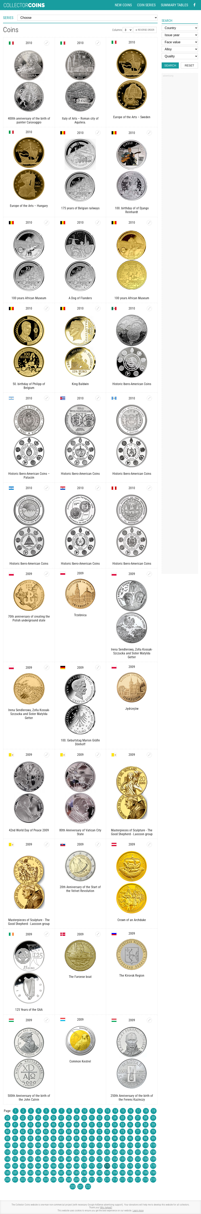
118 (145, 1145)
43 (30, 1125)
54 (114, 1125)
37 (137, 1118)
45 (45, 1125)
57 (137, 1125)
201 (15, 1179)
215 (122, 1179)
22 (22, 1118)
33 (107, 1118)
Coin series (146, 5)
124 (38, 1152)
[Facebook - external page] (194, 5)
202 (22, 1179)
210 (84, 1179)
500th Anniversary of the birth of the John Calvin (29, 1097)
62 (22, 1131)
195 (122, 1173)
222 (88, 1186)
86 (53, 1138)
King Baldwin (80, 384)
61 (15, 1131)
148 (68, 1159)
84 (38, 1138)
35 (122, 1118)
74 (114, 1131)
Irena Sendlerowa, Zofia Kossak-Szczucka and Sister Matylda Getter (131, 653)
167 (61, 1166)
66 (53, 1131)
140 (7, 1159)
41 (15, 1125)
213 (107, 1179)
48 (68, 1125)
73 (107, 1131)
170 (84, 1166)
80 (7, 1138)
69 (76, 1131)
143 (30, 1159)
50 (84, 1125)
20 (7, 1118)
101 (15, 1145)
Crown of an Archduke (131, 920)
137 (137, 1152)
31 (91, 1118)
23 (30, 1118)
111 (91, 1145)
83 (30, 1138)
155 (122, 1159)
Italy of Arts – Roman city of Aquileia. (80, 120)
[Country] (180, 28)
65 (45, 1131)
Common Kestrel (80, 1061)
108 (68, 1145)
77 (137, 1131)
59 (153, 1125)
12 (100, 1111)
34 (114, 1118)
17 (138, 1111)
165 (45, 1166)
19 (153, 1111)
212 (99, 1179)
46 (53, 1125)
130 (84, 1152)
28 (68, 1118)
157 (137, 1159)
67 (61, 1131)
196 (130, 1173)
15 (123, 1111)
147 (61, 1159)
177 (137, 1166)
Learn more (138, 1210)
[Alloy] (180, 49)
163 (30, 1166)
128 (68, 1152)
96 (130, 1138)
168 (68, 1166)
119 (153, 1145)
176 (130, 1166)
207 (61, 1179)
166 (53, 1166)
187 (61, 1173)
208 (68, 1179)
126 (53, 1152)
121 (15, 1152)
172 (99, 1166)
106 (53, 1145)
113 (107, 1145)
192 (99, 1173)
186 (53, 1173)
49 (76, 1125)
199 (153, 1173)
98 (145, 1138)
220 (72, 1186)
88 (68, 1138)
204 (38, 1179)
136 (130, 1152)
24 (38, 1118)
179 (153, 1166)
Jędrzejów (131, 709)
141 (15, 1159)
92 (99, 1138)
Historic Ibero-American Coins (131, 384)
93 (107, 1138)
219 (153, 1179)
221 (80, 1186)
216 (130, 1179)
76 (130, 1131)
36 (130, 1118)
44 (38, 1125)
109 (76, 1145)
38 (145, 1118)
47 (61, 1125)
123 (30, 1152)
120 (7, 1152)
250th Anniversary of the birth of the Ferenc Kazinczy (132, 1097)
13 (107, 1111)
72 (99, 1131)
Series (8, 18)
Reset (189, 65)
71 (91, 1131)
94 (114, 1138)
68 (68, 1131)
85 (45, 1138)
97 (137, 1138)
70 (84, 1131)
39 (153, 1118)
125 (45, 1152)
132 (99, 1152)
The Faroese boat (80, 977)
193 (107, 1173)
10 (84, 1111)
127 (61, 1152)
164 (38, 1166)
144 (38, 1159)
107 (61, 1145)
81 (15, 1138)
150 (84, 1159)
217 (137, 1179)
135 (122, 1152)
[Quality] (180, 56)
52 (99, 1125)
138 (145, 1152)
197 (137, 1173)
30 (84, 1118)
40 (7, 1125)
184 (38, 1173)
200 (7, 1179)
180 (7, 1173)
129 (76, 1152)
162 (22, 1166)
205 (45, 1179)
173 (107, 1166)
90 (84, 1138)
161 (15, 1166)
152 (99, 1159)
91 (91, 1138)
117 (137, 1145)
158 (145, 1159)
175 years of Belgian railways (80, 208)
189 (76, 1173)
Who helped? (106, 1207)
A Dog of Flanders (80, 298)
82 (22, 1138)
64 (38, 1131)
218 (145, 1179)
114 (114, 1145)
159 (153, 1159)
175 (122, 1166)
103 (30, 1145)
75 (122, 1131)
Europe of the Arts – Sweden (131, 117)
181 (15, 1173)
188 (68, 1173)
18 (146, 1111)
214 (114, 1179)
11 (92, 1111)
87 (61, 1138)
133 (107, 1152)
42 (22, 1125)
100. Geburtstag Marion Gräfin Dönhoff (80, 742)
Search (170, 65)
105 (45, 1145)
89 (76, 1138)
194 (114, 1173)
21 (15, 1118)
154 (114, 1159)
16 (130, 1111)
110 (84, 1145)
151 (91, 1159)
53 (107, 1125)
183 (30, 1173)
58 (145, 1125)
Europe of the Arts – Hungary (29, 206)
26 (53, 1118)
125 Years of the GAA (29, 1010)
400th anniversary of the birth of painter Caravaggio (29, 120)
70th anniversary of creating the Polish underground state (29, 618)
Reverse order (145, 29)
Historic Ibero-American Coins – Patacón (29, 475)
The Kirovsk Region (131, 975)
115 (122, 1145)
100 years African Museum (29, 298)
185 (45, 1173)
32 (99, 1118)
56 (130, 1125)
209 (76, 1179)
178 (145, 1166)
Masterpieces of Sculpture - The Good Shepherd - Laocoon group (132, 832)
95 (122, 1138)
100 (7, 1145)
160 (7, 1166)
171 (91, 1166)
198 (145, 1173)
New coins (123, 5)
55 (122, 1125)
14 (115, 1111)
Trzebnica (80, 615)
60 (7, 1131)
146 (53, 1159)
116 (130, 1145)
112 (99, 1145)
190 (84, 1173)
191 (91, 1173)
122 (22, 1152)
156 (130, 1159)
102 (22, 1145)
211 (91, 1179)
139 (153, 1152)
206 (53, 1179)
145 (45, 1159)
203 (30, 1179)
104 (38, 1145)
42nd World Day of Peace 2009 (29, 830)
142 (22, 1159)
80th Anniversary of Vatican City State (80, 832)
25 (45, 1118)
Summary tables (174, 5)
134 (114, 1152)
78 (145, 1131)
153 (107, 1159)
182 (22, 1173)
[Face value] (180, 42)
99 (153, 1138)
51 (91, 1125)
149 (76, 1159)
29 (76, 1118)
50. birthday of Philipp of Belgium (29, 386)
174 (114, 1166)
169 (76, 1166)
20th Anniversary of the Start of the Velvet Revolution (80, 889)
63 (30, 1131)
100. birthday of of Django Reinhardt (132, 210)
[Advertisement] (180, 140)
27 (61, 1118)
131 (91, 1152)
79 (153, 1131)
